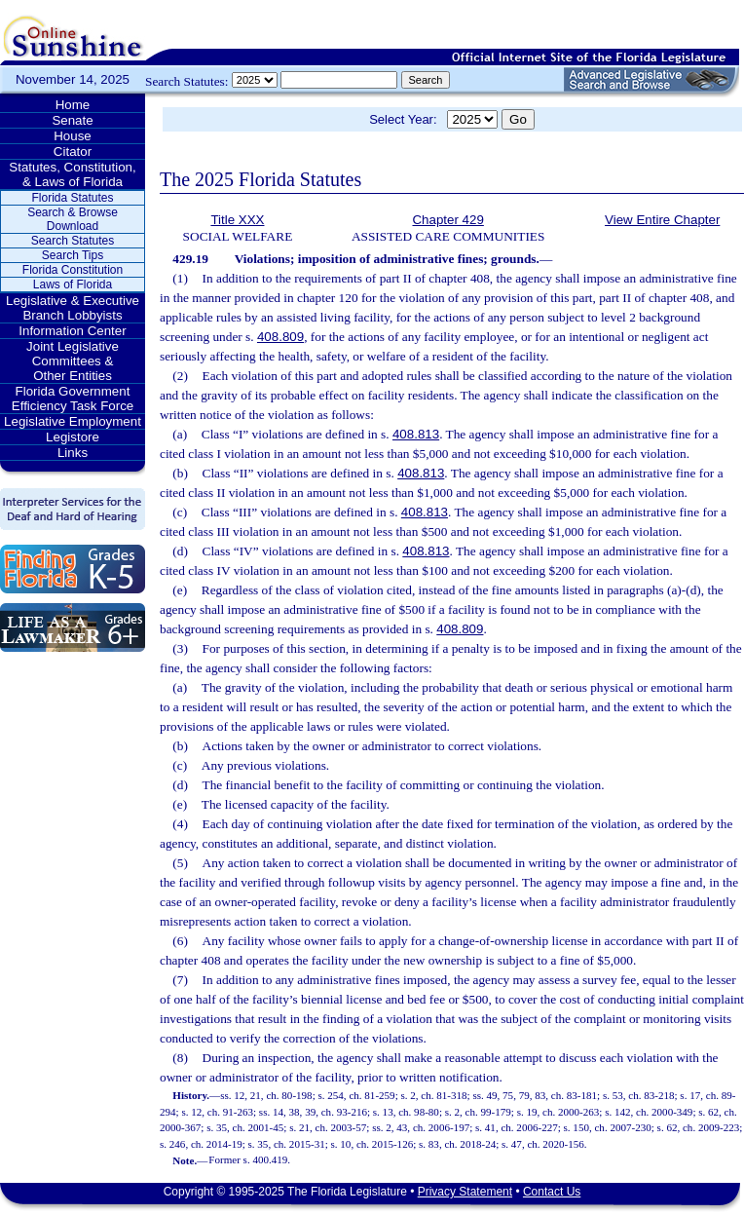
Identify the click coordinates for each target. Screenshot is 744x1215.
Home (73, 104)
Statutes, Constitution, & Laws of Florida (72, 174)
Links (72, 452)
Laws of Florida (72, 284)
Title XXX (237, 219)
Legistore (72, 437)
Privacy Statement (465, 1191)
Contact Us (551, 1191)
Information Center (72, 330)
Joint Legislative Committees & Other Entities (72, 361)
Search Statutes (72, 240)
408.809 (280, 336)
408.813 (415, 434)
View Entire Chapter (662, 219)
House (73, 136)
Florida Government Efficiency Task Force (72, 398)
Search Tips (72, 255)
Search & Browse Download (72, 219)
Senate (72, 120)
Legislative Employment (72, 421)
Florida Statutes (72, 198)
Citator (73, 151)
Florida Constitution (72, 270)
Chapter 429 (447, 219)
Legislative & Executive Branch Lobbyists (72, 308)
